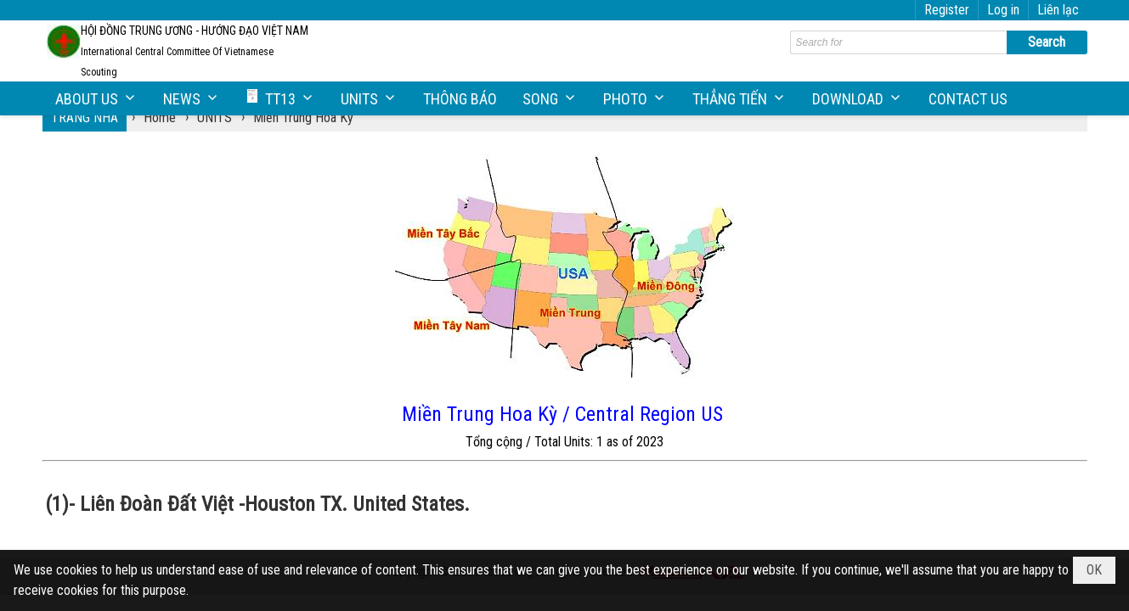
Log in (1003, 10)
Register (946, 10)
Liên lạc (1058, 10)
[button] (96, 98)
